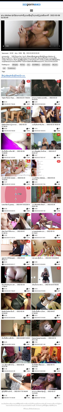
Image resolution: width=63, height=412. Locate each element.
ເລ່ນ (4, 68)
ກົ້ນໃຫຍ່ (22, 64)
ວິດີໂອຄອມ (26, 408)
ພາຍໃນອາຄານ (46, 64)
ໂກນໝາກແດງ (11, 68)
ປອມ (28, 64)
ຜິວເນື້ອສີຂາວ (36, 64)
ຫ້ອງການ (55, 64)
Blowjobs (15, 64)
